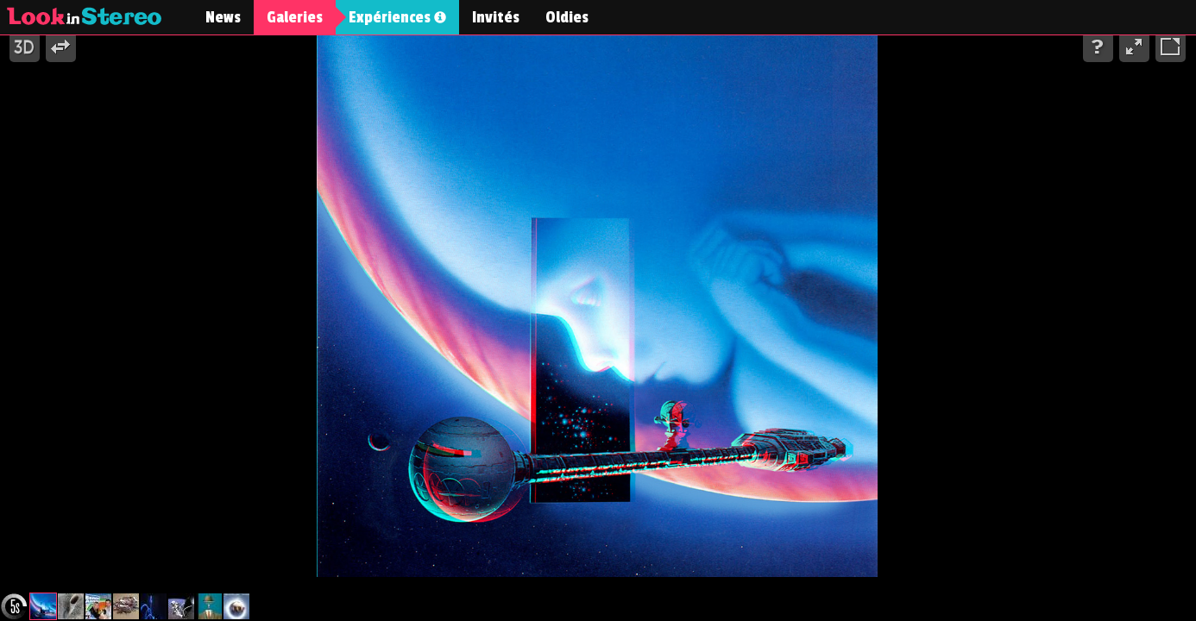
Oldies (567, 17)
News (223, 17)
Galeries (295, 17)
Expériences (397, 17)
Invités (495, 17)
